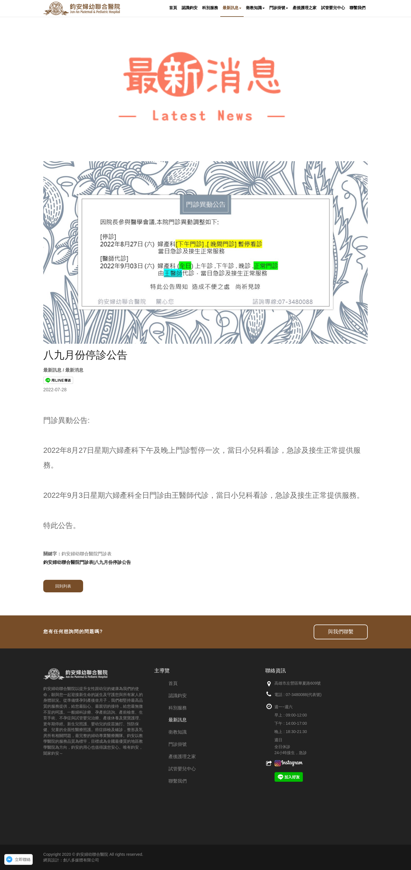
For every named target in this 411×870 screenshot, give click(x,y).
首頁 (173, 683)
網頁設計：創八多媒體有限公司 (71, 860)
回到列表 (63, 586)
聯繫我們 (177, 781)
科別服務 (177, 707)
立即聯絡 (23, 859)
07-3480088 (296, 694)
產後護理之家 (182, 756)
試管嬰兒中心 (182, 768)
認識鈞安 (177, 695)
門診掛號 (177, 744)
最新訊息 (177, 719)
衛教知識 (177, 732)
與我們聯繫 (341, 631)
